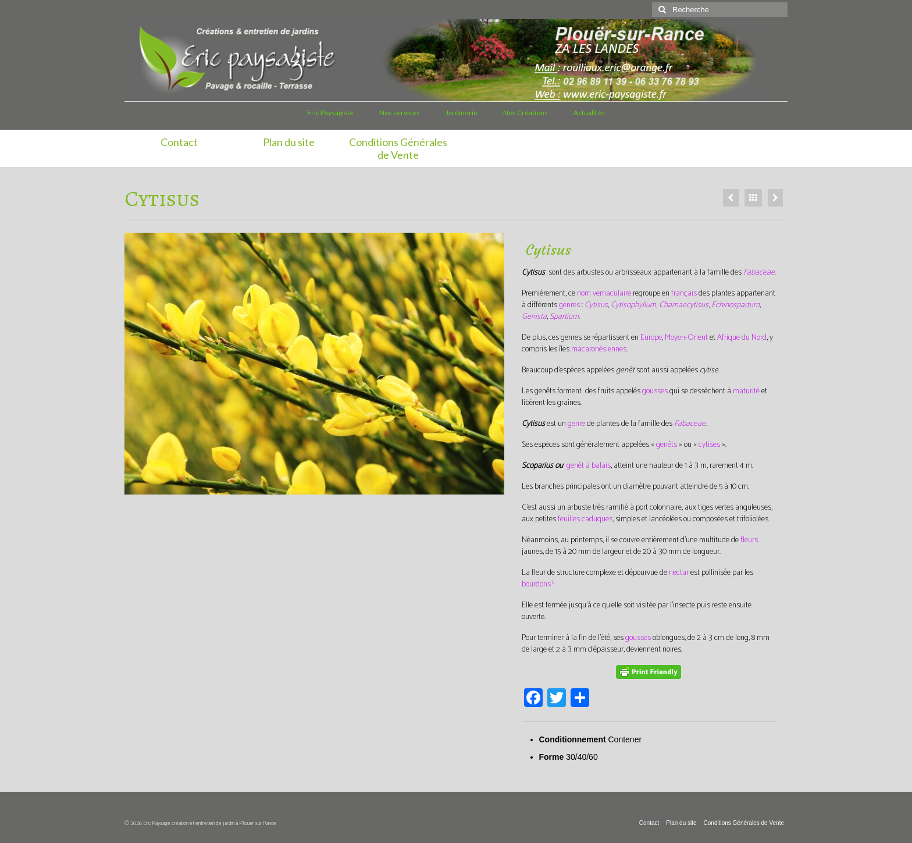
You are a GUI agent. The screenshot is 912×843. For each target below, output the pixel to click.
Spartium (564, 316)
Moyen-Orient (686, 337)
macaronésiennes (598, 349)
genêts (666, 444)
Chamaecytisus (683, 305)
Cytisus (596, 305)
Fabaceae (759, 272)
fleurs (749, 540)
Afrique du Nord (742, 337)
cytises (709, 444)
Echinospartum (735, 305)
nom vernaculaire (604, 293)
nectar (679, 572)
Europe (651, 337)
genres (569, 305)
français (684, 293)
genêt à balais (589, 465)
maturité (746, 391)
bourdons (536, 584)
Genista (534, 316)
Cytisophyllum (633, 305)
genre (576, 424)
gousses (655, 391)
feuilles (569, 519)
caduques (597, 519)
